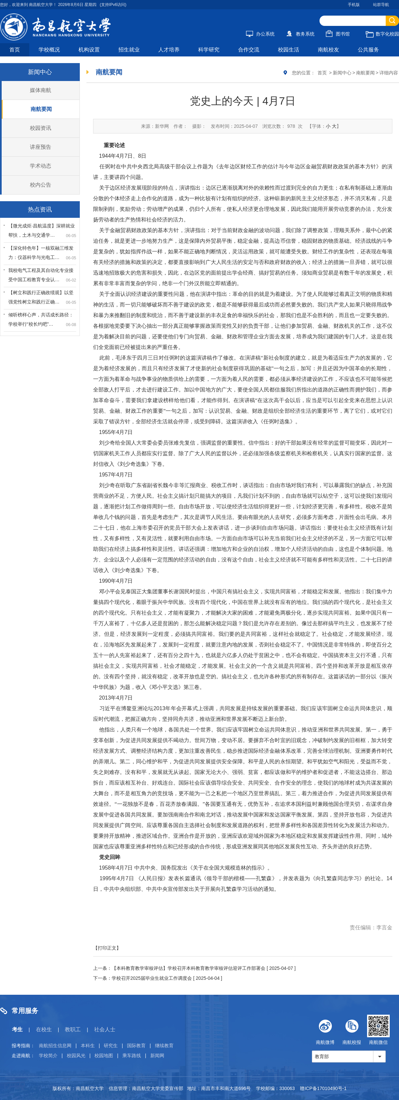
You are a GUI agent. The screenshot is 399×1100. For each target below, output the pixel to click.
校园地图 (103, 1055)
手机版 (354, 4)
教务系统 (300, 34)
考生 (17, 1029)
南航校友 (328, 49)
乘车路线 (131, 1055)
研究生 (111, 1045)
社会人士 (104, 1029)
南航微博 (325, 1030)
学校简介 (48, 1055)
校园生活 (288, 49)
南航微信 (378, 1030)
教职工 (73, 1029)
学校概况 (49, 49)
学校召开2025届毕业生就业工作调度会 (152, 978)
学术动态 (40, 166)
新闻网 (157, 1055)
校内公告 (40, 185)
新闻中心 (342, 72)
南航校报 (351, 1030)
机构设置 (89, 49)
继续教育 (164, 1045)
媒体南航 (40, 90)
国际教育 (136, 1045)
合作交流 (248, 49)
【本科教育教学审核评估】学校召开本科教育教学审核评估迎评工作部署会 (188, 968)
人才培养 (169, 49)
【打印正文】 (107, 948)
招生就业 (129, 49)
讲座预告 (40, 147)
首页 (14, 49)
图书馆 (338, 34)
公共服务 (368, 49)
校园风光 (76, 1055)
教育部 (322, 1056)
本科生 (88, 1045)
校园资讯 (40, 128)
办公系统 (260, 34)
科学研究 (208, 49)
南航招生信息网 (55, 1045)
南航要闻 (41, 109)
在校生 (44, 1029)
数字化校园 (382, 34)
